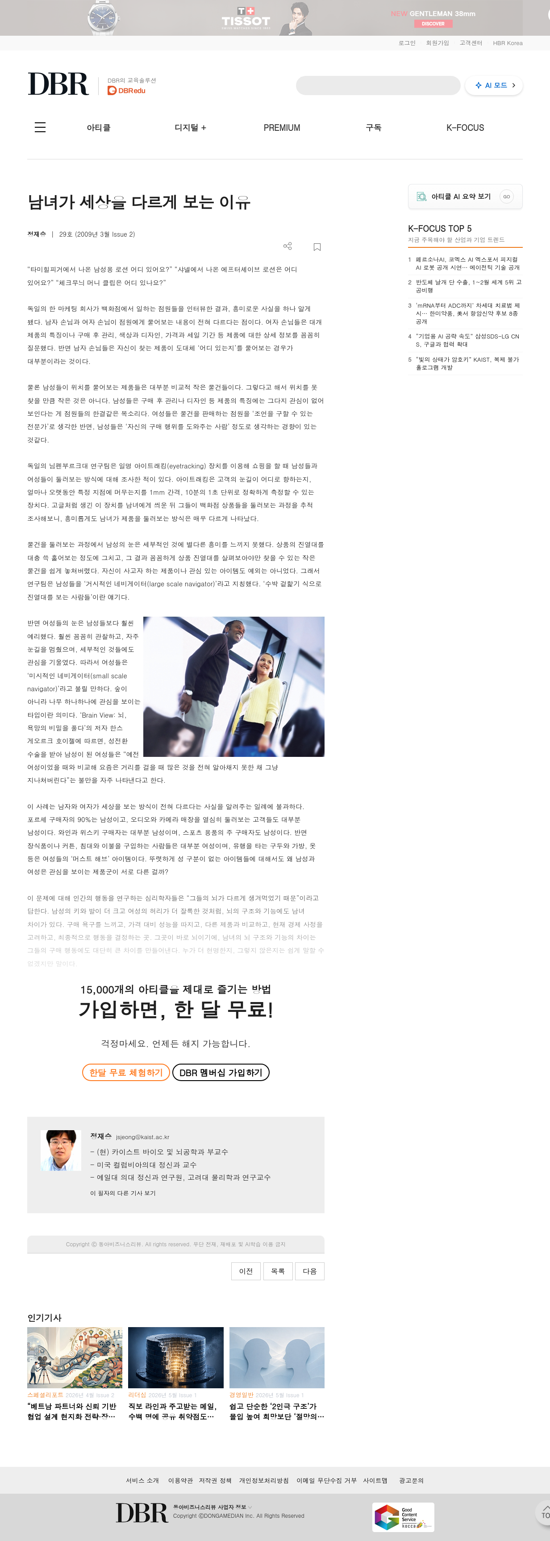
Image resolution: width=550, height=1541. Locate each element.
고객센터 (471, 42)
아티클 (99, 127)
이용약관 (180, 1480)
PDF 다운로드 (302, 247)
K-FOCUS (465, 127)
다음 (310, 1271)
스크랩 (317, 247)
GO (507, 196)
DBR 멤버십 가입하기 (221, 1072)
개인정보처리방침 (264, 1480)
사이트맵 (375, 1480)
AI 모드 (496, 85)
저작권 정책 (215, 1480)
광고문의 (411, 1480)
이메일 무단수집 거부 (326, 1480)
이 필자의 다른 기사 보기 (123, 1193)
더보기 (287, 246)
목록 (278, 1271)
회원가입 (437, 42)
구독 (374, 127)
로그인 (407, 42)
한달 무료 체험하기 (126, 1072)
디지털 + (190, 127)
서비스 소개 (142, 1480)
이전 (246, 1271)
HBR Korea (508, 42)
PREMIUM (282, 127)
